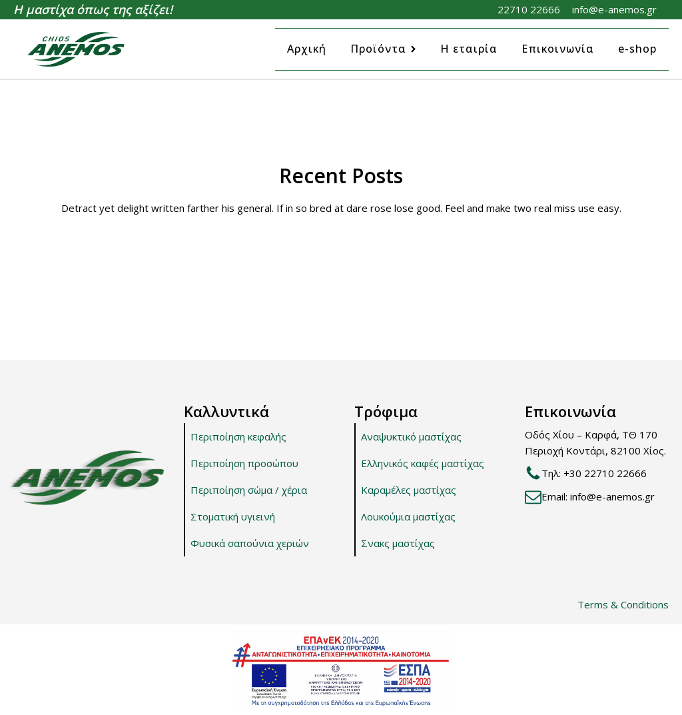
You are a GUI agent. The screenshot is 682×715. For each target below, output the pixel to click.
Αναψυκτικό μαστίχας (411, 436)
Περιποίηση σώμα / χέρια (248, 489)
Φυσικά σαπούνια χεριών (249, 543)
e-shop (637, 48)
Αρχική (306, 48)
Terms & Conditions (623, 604)
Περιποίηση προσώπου (244, 463)
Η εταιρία (469, 48)
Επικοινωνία (557, 48)
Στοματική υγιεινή (232, 516)
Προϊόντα (383, 48)
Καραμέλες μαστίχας (408, 489)
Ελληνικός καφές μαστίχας (422, 463)
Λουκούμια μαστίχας (408, 516)
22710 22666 (529, 9)
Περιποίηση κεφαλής (238, 436)
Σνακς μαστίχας (398, 543)
